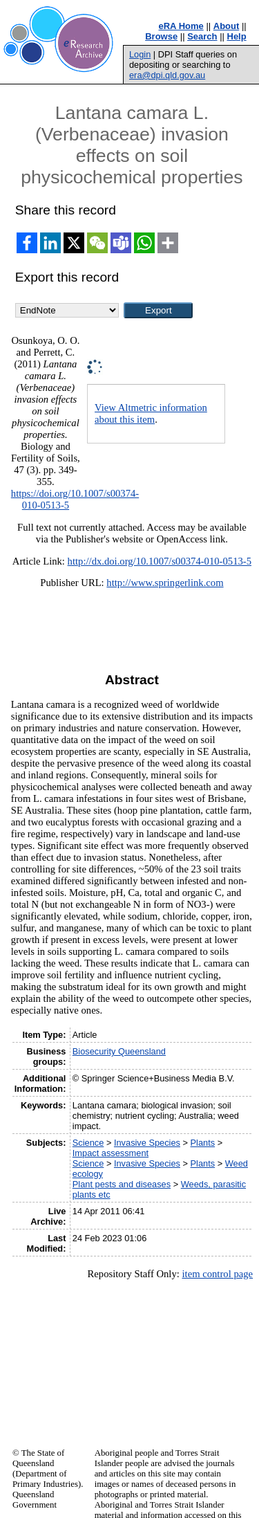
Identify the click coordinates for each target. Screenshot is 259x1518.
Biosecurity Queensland (119, 1051)
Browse (161, 36)
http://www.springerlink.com (164, 582)
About (226, 26)
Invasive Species (147, 1142)
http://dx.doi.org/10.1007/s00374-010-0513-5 (159, 561)
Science (88, 1142)
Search (202, 36)
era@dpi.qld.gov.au (167, 75)
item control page (217, 1273)
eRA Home (181, 26)
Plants (203, 1142)
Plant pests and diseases (122, 1184)
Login (140, 54)
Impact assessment (110, 1153)
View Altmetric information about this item (151, 413)
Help (237, 36)
